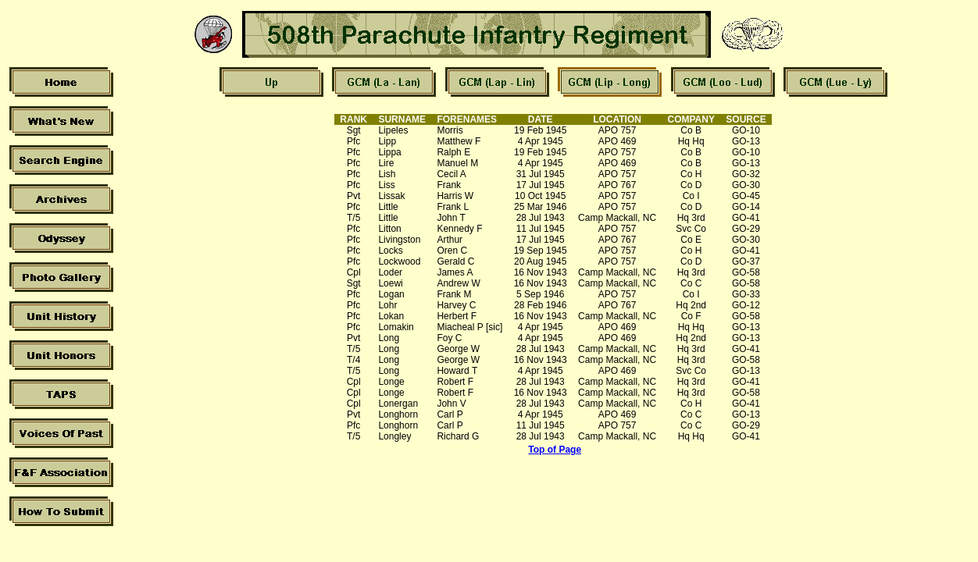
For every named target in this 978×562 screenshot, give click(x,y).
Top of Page (554, 449)
